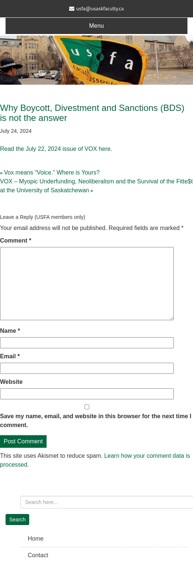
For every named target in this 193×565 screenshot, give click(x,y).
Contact (38, 555)
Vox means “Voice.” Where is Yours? (52, 172)
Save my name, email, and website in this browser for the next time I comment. (96, 420)
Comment (15, 240)
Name (10, 331)
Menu (96, 26)
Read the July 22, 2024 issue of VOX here (55, 149)
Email (10, 356)
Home (36, 538)
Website (11, 382)
